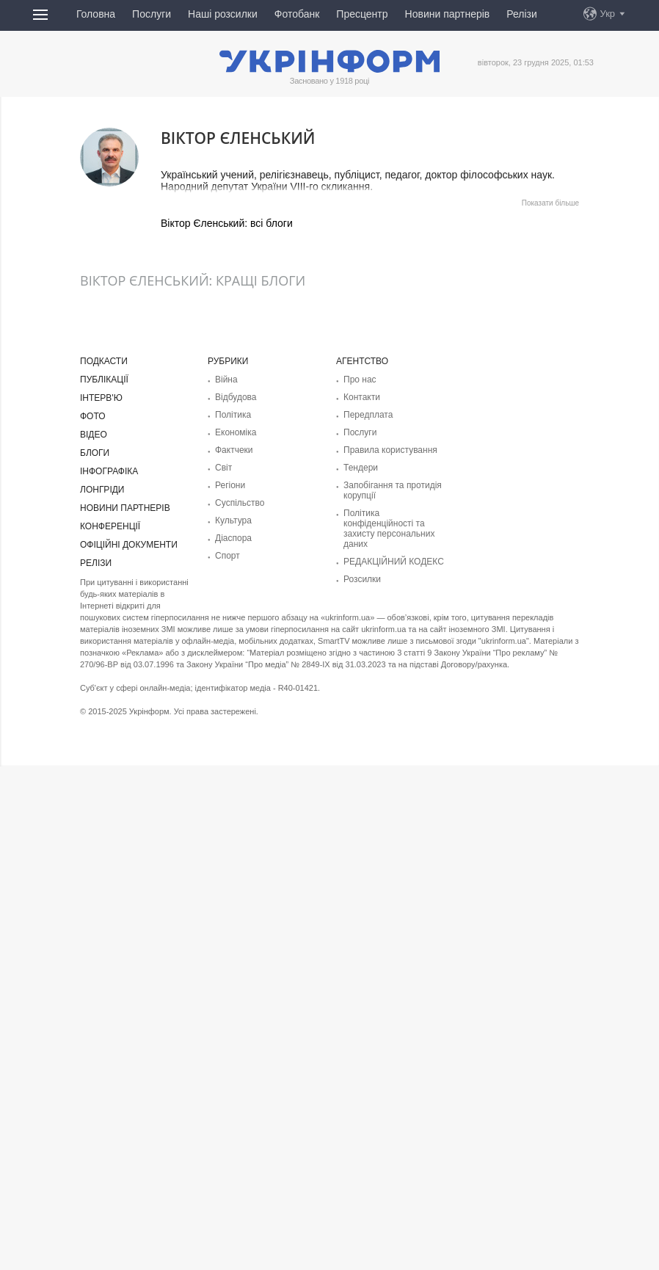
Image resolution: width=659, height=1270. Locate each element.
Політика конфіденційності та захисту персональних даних (388, 528)
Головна (95, 14)
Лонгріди (102, 490)
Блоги (94, 453)
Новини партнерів (447, 14)
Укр (608, 13)
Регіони (230, 485)
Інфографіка (109, 471)
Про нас (359, 379)
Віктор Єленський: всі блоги (227, 223)
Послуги (151, 14)
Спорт (227, 556)
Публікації (104, 379)
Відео (93, 434)
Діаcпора (233, 538)
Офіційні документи (129, 545)
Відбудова (235, 397)
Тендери (360, 467)
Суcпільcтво (240, 503)
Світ (223, 467)
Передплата (368, 415)
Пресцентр (361, 14)
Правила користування (390, 450)
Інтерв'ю (101, 398)
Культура (233, 520)
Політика (233, 415)
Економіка (235, 432)
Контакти (361, 397)
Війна (226, 379)
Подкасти (104, 361)
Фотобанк (297, 14)
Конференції (110, 526)
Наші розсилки (223, 14)
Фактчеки (234, 450)
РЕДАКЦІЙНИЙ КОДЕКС (393, 561)
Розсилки (362, 579)
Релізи (521, 14)
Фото (93, 416)
